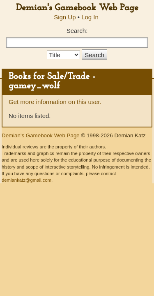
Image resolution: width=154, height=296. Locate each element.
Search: (77, 30)
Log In (90, 17)
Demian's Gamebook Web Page (77, 8)
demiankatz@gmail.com (26, 180)
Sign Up (65, 17)
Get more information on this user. (55, 101)
